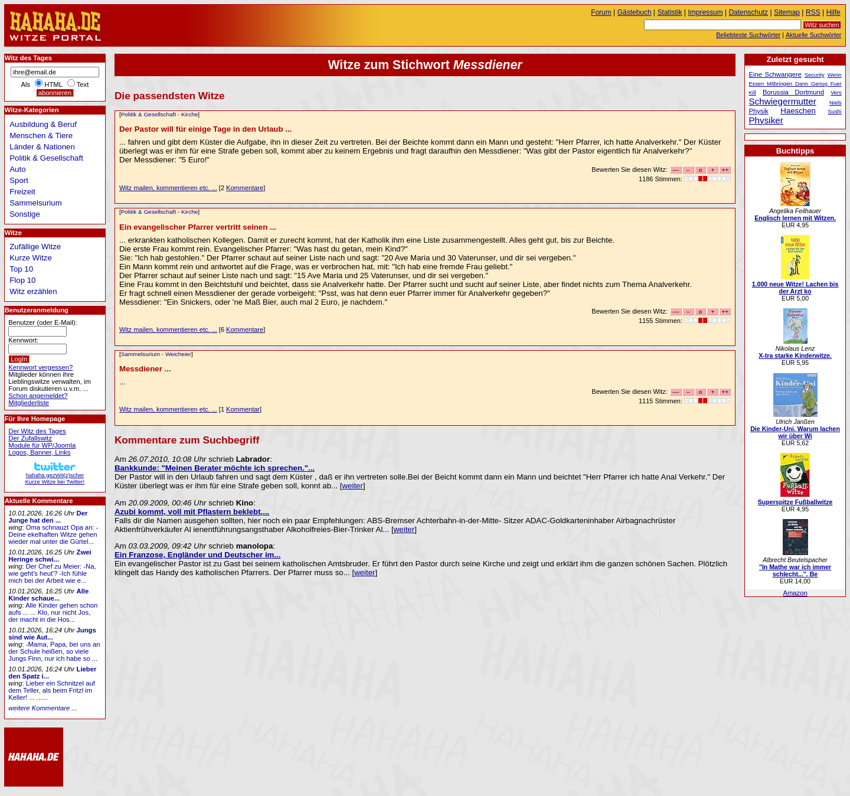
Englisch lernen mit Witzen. (795, 217)
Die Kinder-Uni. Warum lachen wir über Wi (795, 432)
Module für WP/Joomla (42, 445)
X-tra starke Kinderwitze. (795, 355)
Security (815, 75)
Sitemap (787, 12)
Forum (601, 12)
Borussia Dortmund (793, 92)
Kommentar (243, 409)
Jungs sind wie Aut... (52, 634)
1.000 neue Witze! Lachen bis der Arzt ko (795, 287)
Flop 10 (22, 280)
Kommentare (244, 187)
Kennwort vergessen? (40, 367)
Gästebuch (634, 12)
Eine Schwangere (775, 74)
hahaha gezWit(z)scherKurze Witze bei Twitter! (54, 475)
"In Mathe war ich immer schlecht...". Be (795, 570)
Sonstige (24, 214)
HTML (53, 84)
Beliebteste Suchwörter (748, 34)
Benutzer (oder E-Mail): (42, 322)
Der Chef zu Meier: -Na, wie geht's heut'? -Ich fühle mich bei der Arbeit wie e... (52, 573)
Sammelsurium (140, 354)
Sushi (835, 112)
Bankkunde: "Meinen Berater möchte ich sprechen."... (215, 468)
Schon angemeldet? (37, 395)
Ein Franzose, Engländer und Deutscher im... (198, 554)
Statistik (670, 12)
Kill (752, 93)
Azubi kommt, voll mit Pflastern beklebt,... (192, 511)
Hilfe (833, 12)
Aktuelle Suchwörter (813, 34)
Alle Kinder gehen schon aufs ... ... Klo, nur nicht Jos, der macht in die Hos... (52, 612)
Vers (836, 93)
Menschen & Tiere (41, 135)
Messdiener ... (145, 368)
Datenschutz (748, 12)
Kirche (189, 114)
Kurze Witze (30, 257)
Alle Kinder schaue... (48, 595)
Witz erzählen (33, 291)
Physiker (765, 120)
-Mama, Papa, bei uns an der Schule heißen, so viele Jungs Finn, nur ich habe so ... (54, 651)
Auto (17, 169)
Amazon (795, 592)
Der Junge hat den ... (47, 517)
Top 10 (21, 269)
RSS (813, 12)
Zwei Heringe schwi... (49, 556)
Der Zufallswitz (30, 438)
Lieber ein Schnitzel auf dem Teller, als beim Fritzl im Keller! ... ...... (51, 690)
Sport (18, 180)
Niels (835, 103)
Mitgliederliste (28, 402)
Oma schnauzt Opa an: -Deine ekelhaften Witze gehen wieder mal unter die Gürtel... (53, 534)
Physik (758, 111)
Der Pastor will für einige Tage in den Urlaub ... (205, 129)
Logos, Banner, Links (39, 452)
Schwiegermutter (782, 101)
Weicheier (178, 354)
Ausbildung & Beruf (43, 124)
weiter (352, 485)
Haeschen (798, 110)
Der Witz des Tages (37, 431)
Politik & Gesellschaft (148, 114)
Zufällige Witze (35, 246)
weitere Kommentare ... (42, 708)
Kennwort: (23, 340)
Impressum (705, 12)
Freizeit (22, 191)
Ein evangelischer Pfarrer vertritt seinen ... (197, 227)
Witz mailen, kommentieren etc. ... (168, 187)
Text (83, 84)
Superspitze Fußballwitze (795, 501)
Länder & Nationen (42, 146)
